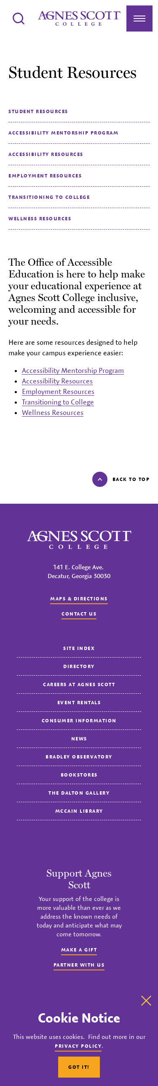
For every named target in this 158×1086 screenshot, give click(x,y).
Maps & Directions (79, 598)
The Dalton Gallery (79, 793)
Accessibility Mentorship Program (63, 132)
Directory (79, 666)
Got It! (79, 1067)
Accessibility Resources (45, 154)
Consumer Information (79, 720)
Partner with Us (79, 965)
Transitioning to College (49, 197)
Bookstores (79, 775)
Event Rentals (79, 702)
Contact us (79, 613)
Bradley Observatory (79, 756)
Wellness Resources (39, 218)
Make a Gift (79, 949)
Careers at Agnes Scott (79, 684)
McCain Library (79, 811)
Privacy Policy (78, 1046)
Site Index (79, 648)
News (79, 738)
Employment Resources (45, 175)
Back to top (121, 479)
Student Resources (38, 111)
